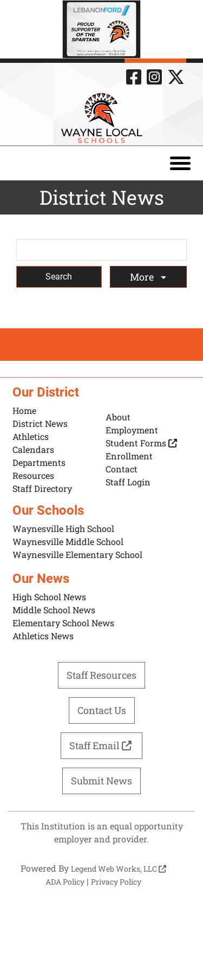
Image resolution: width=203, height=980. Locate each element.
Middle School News (53, 609)
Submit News (101, 780)
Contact (121, 469)
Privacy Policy (116, 882)
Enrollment (129, 456)
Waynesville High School (63, 528)
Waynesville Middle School (67, 541)
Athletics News (43, 635)
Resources (33, 475)
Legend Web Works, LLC (118, 869)
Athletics (30, 436)
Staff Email (101, 745)
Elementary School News (63, 622)
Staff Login (128, 482)
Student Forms (141, 443)
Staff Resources (101, 675)
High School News (49, 596)
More (143, 276)
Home (24, 410)
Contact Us (101, 710)
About (118, 417)
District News (40, 423)
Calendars (33, 449)
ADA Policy (64, 882)
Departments (39, 462)
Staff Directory (42, 488)
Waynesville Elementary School (77, 554)
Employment (132, 430)
